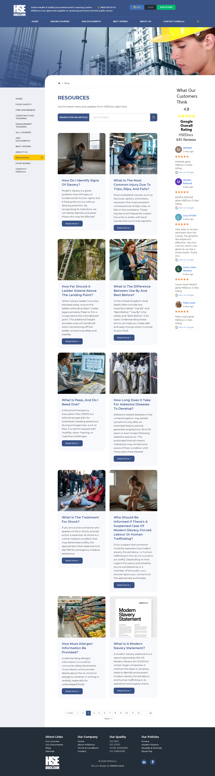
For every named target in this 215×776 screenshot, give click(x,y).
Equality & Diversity (152, 748)
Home (81, 741)
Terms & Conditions (88, 748)
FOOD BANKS (23, 163)
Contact (82, 751)
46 (150, 713)
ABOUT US (145, 21)
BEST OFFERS (120, 21)
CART (137, 7)
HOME (35, 21)
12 (139, 713)
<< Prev (69, 713)
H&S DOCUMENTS (91, 21)
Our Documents (54, 744)
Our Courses (52, 741)
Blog (48, 748)
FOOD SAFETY (24, 104)
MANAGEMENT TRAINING (24, 125)
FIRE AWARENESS (25, 110)
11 (133, 713)
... (144, 713)
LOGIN (150, 7)
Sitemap (50, 751)
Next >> (109, 718)
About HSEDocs (86, 744)
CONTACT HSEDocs (173, 21)
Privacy (145, 741)
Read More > (72, 223)
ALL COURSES (23, 132)
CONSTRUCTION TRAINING (25, 117)
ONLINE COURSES (60, 21)
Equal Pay (147, 751)
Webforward (117, 765)
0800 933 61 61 (108, 7)
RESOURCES (22, 157)
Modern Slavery (150, 744)
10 (127, 713)
